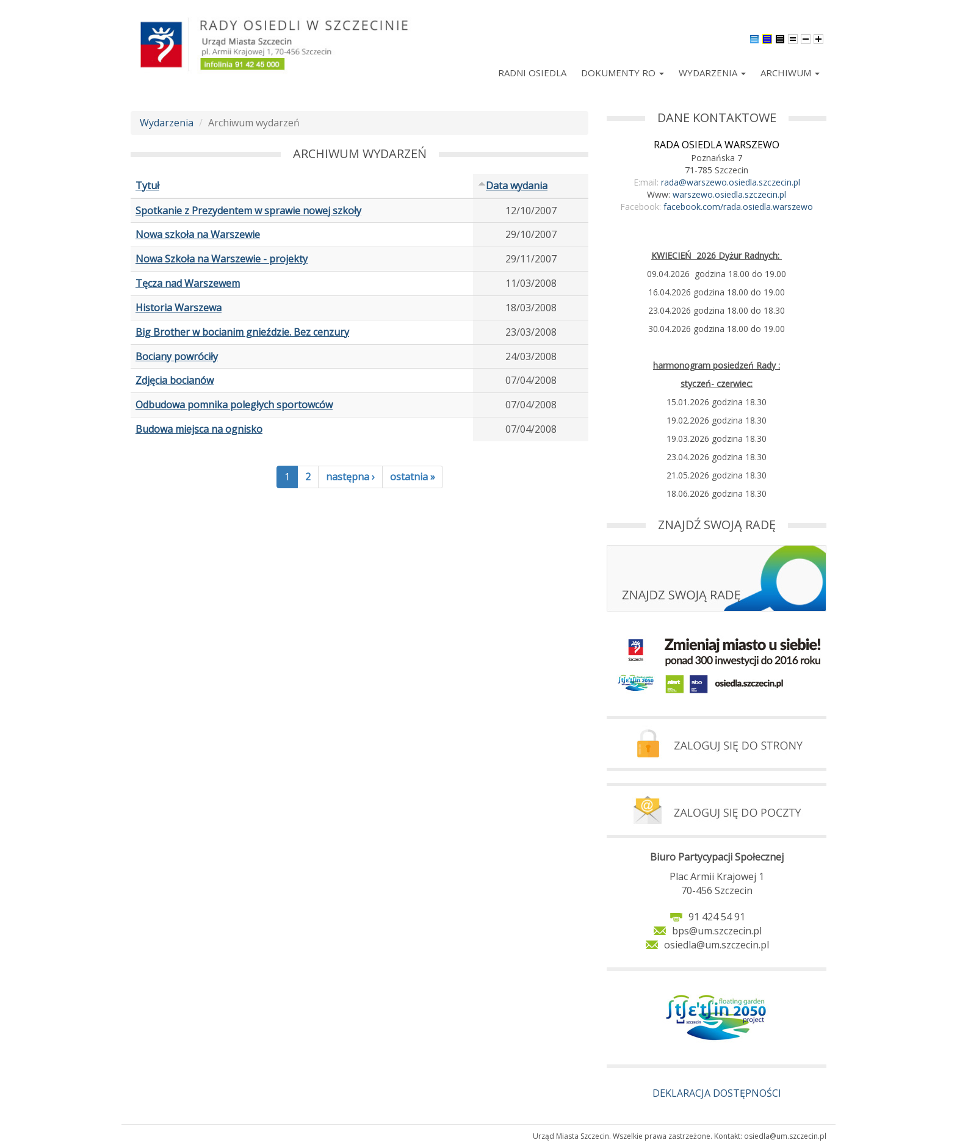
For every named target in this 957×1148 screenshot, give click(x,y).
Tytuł (147, 185)
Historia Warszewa (178, 307)
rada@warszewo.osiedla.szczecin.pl (730, 182)
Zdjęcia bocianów (174, 380)
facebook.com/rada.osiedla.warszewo (738, 206)
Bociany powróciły (176, 356)
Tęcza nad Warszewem (187, 283)
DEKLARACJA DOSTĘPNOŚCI (716, 1093)
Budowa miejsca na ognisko (198, 429)
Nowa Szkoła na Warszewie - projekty (221, 258)
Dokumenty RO (622, 73)
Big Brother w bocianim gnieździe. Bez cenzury (242, 332)
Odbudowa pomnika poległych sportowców (234, 404)
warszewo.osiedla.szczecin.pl (729, 194)
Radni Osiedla (532, 73)
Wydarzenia (712, 73)
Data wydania (512, 185)
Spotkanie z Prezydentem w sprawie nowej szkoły (248, 210)
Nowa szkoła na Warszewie (197, 234)
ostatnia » (412, 476)
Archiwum (790, 73)
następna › (350, 476)
